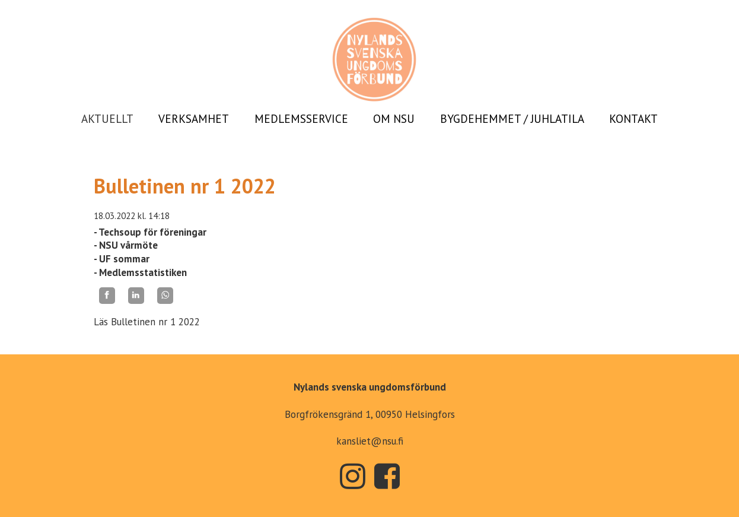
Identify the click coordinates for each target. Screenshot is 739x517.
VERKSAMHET (193, 119)
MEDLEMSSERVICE (301, 119)
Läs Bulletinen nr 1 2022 (147, 321)
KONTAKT (633, 119)
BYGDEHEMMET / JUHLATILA (512, 119)
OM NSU (394, 119)
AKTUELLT (107, 119)
